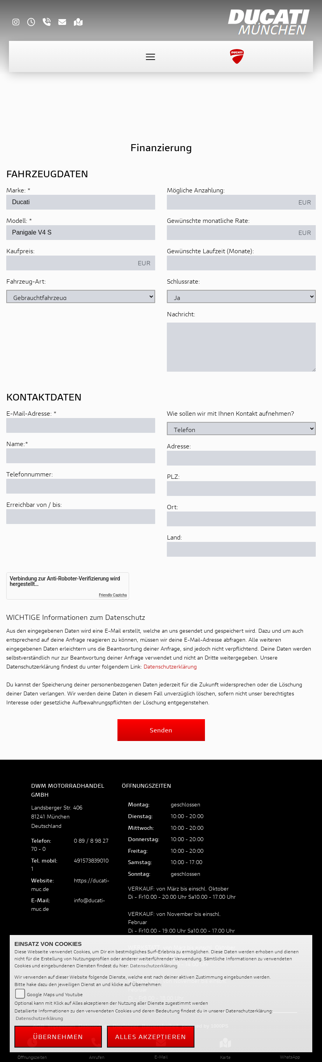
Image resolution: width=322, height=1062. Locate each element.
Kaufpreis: (20, 251)
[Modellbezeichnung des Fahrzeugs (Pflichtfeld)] (80, 232)
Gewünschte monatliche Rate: (208, 220)
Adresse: (179, 496)
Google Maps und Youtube (55, 994)
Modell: (16, 220)
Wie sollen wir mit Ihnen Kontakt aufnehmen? (230, 463)
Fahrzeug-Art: (26, 281)
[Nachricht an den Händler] (241, 347)
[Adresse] (241, 508)
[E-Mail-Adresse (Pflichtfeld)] (80, 475)
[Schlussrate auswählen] (241, 296)
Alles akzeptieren (150, 1036)
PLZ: (173, 526)
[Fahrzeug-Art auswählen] (80, 296)
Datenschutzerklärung (170, 666)
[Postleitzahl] (241, 538)
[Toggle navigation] (150, 56)
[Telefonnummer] (80, 536)
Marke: (16, 190)
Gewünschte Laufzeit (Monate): (210, 251)
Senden (161, 730)
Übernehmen (58, 1036)
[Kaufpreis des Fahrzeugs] (69, 263)
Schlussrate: (183, 281)
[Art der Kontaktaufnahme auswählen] (241, 478)
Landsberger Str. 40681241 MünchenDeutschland (56, 816)
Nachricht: (181, 314)
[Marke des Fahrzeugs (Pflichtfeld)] (80, 202)
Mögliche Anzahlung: (196, 190)
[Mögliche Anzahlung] (230, 202)
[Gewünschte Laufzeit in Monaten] (241, 263)
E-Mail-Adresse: (31, 463)
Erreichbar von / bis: (34, 554)
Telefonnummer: (29, 524)
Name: (15, 493)
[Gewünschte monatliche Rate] (230, 232)
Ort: (172, 556)
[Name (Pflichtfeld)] (80, 505)
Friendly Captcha (113, 595)
